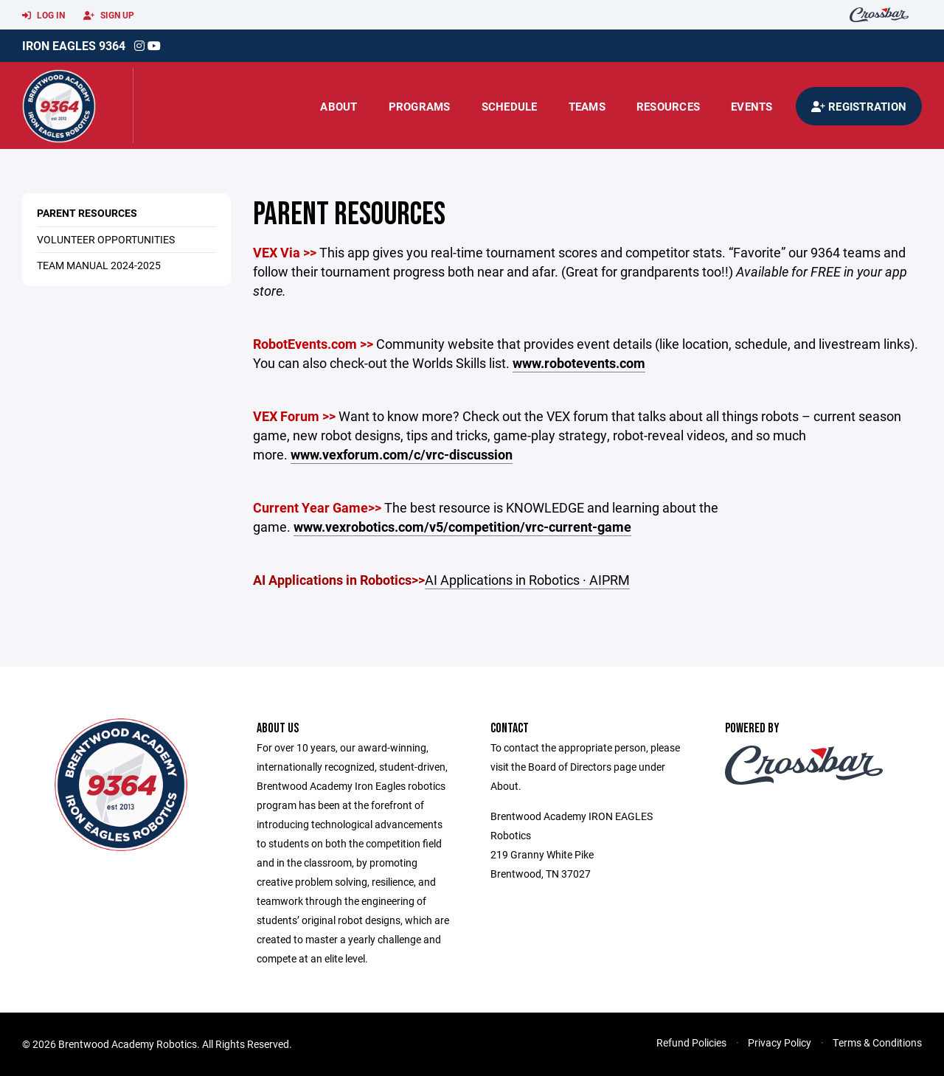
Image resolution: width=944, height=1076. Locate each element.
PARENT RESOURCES (87, 213)
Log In (43, 15)
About (338, 106)
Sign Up (108, 15)
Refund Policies (691, 1042)
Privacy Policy (779, 1042)
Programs (420, 106)
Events (752, 106)
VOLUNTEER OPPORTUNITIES (106, 239)
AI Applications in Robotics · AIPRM (527, 580)
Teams (587, 106)
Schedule (510, 106)
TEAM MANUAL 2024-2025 (99, 265)
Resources (668, 106)
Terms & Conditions (877, 1042)
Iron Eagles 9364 (73, 45)
